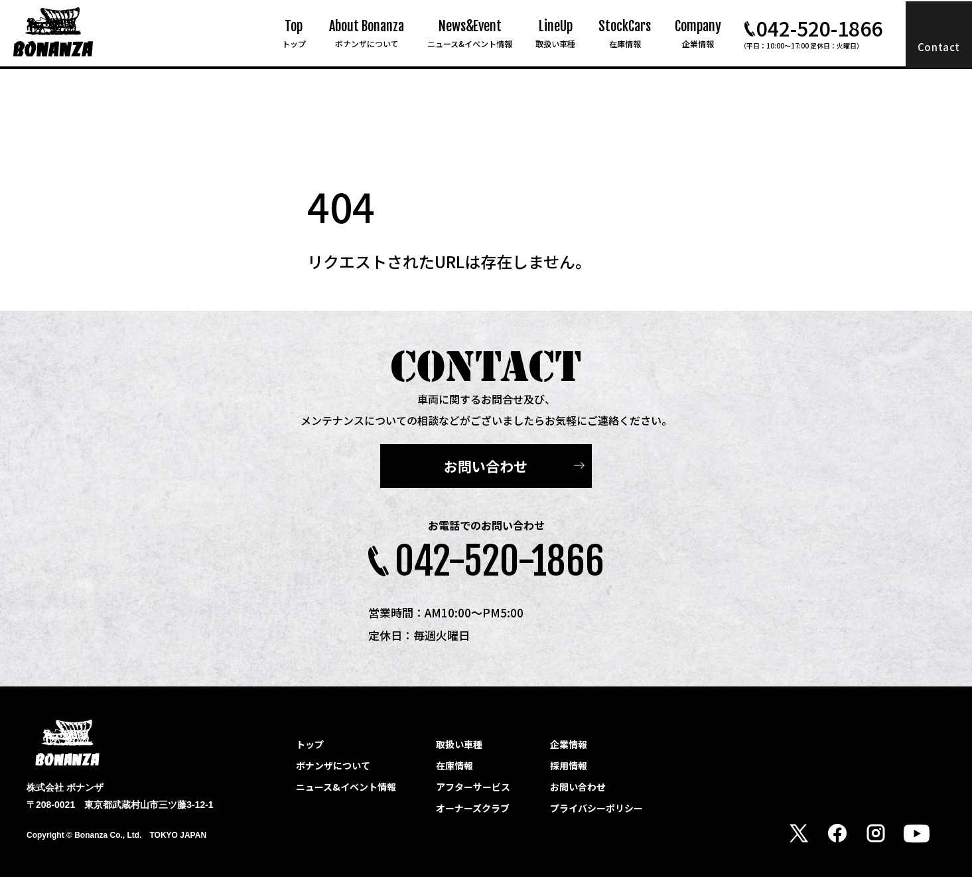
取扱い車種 (459, 744)
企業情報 (568, 744)
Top (294, 33)
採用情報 (568, 765)
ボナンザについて (333, 765)
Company (698, 33)
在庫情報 (454, 765)
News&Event (469, 33)
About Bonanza (366, 33)
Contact (939, 47)
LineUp (555, 33)
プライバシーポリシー (596, 808)
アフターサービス (473, 786)
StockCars (624, 33)
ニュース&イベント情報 (346, 786)
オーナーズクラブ (473, 808)
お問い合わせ (485, 466)
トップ (310, 744)
